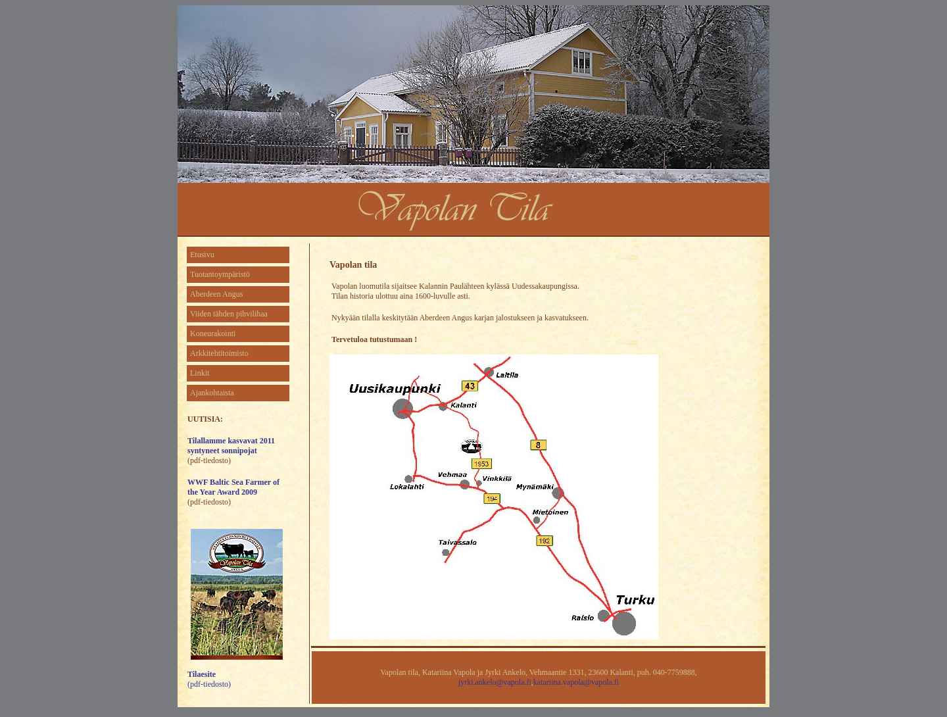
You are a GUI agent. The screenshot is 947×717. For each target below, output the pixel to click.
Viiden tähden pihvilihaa (229, 313)
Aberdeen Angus (216, 294)
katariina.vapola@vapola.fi (576, 682)
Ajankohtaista (212, 392)
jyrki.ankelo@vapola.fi (494, 682)
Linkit (199, 373)
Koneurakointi (212, 333)
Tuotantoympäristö (220, 274)
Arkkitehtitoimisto (219, 353)
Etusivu (202, 254)
